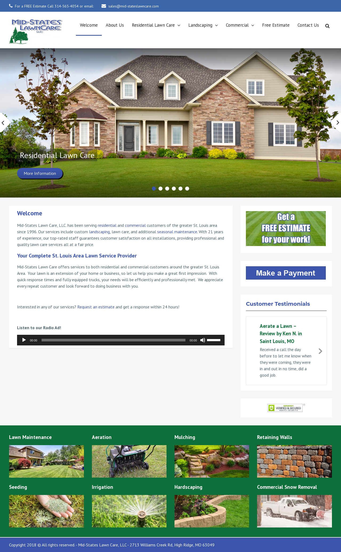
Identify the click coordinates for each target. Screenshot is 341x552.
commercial (135, 225)
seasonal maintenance (177, 231)
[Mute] (202, 340)
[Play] (24, 340)
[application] (121, 340)
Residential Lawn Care (153, 25)
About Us (115, 25)
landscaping (99, 231)
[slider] (113, 340)
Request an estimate (96, 306)
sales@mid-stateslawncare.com (133, 6)
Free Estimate (276, 25)
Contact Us (308, 25)
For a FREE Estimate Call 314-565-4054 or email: (54, 6)
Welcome (89, 25)
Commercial (237, 25)
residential (107, 225)
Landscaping (200, 25)
